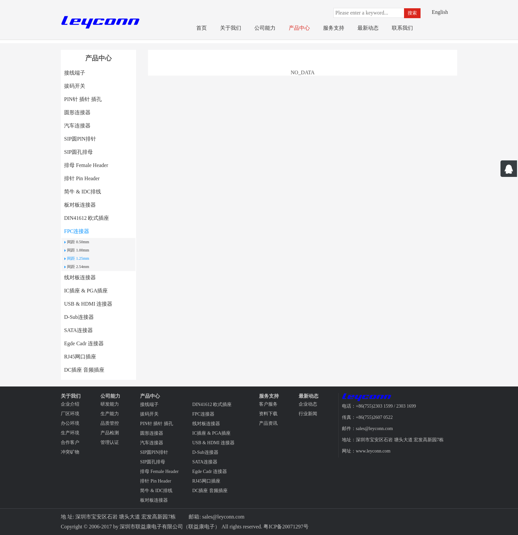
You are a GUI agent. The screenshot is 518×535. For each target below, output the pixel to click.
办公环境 (70, 423)
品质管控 (109, 423)
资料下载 (268, 413)
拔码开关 (74, 86)
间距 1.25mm (78, 258)
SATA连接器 (78, 330)
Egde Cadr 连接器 (84, 343)
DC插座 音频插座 (84, 370)
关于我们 (230, 28)
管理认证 (109, 442)
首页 (201, 28)
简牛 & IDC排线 (82, 191)
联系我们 (402, 28)
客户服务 (268, 404)
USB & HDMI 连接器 (88, 304)
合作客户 (70, 442)
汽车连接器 (77, 125)
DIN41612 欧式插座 (86, 218)
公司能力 (265, 28)
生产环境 (70, 432)
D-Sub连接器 (79, 317)
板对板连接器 (80, 205)
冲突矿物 (70, 452)
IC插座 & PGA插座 (86, 290)
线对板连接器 (80, 277)
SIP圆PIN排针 (80, 139)
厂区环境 (70, 413)
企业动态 (308, 404)
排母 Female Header (86, 165)
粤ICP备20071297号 (286, 526)
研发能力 (109, 404)
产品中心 (299, 28)
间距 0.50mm (78, 242)
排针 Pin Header (82, 178)
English (440, 12)
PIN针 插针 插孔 (83, 99)
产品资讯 (268, 423)
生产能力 (109, 413)
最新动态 (368, 28)
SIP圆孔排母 (78, 152)
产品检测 (109, 432)
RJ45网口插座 (80, 356)
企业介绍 (70, 404)
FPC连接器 (76, 231)
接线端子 (74, 73)
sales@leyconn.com (223, 516)
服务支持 (333, 28)
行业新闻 (308, 413)
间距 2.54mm (78, 266)
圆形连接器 (77, 112)
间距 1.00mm (78, 250)
